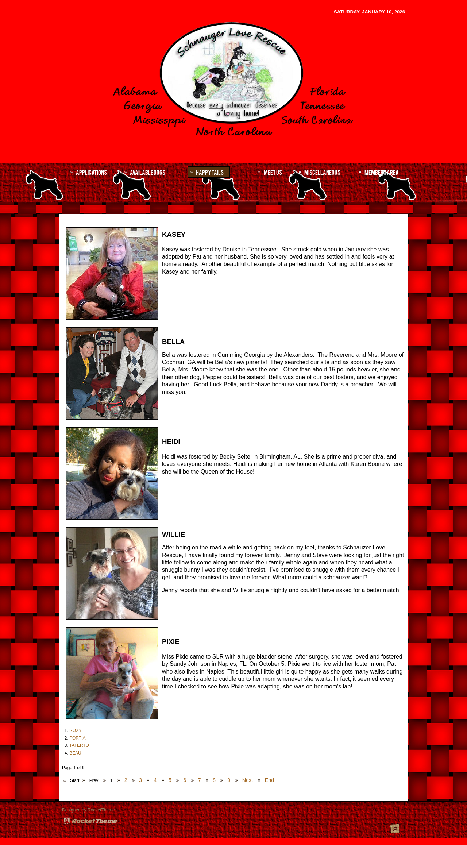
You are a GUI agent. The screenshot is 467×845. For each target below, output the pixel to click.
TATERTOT (80, 745)
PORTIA (77, 738)
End (269, 780)
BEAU (75, 753)
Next (247, 780)
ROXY (75, 730)
